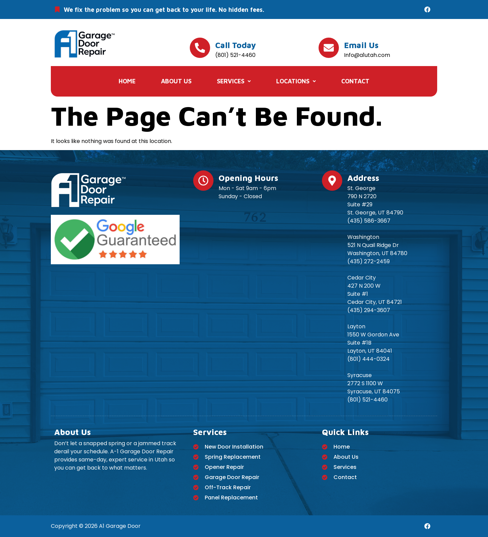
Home (127, 81)
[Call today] (200, 48)
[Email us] (329, 48)
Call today (235, 45)
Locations (296, 81)
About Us (176, 81)
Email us (361, 45)
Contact (355, 81)
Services (234, 81)
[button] (234, 81)
